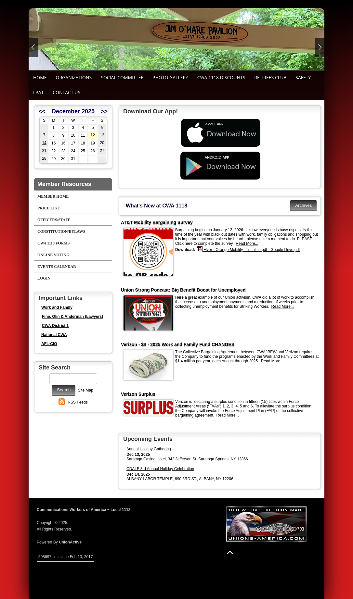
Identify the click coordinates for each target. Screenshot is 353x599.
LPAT (38, 92)
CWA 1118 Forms (53, 243)
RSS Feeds (77, 402)
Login (43, 278)
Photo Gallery (170, 77)
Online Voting (53, 255)
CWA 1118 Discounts (221, 77)
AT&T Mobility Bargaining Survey (157, 222)
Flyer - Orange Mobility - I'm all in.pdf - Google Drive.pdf (248, 249)
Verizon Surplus (138, 394)
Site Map (85, 390)
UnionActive (70, 542)
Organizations (74, 77)
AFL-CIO (49, 344)
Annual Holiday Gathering (148, 449)
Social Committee (122, 77)
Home (40, 77)
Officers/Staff (53, 220)
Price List (48, 208)
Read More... (247, 243)
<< (42, 111)
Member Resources (64, 184)
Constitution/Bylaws (61, 231)
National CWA (54, 334)
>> (104, 111)
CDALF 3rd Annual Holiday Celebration (160, 469)
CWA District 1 (55, 325)
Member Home (53, 196)
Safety (303, 77)
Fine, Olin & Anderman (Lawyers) (72, 316)
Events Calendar (56, 266)
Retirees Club (270, 77)
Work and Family (56, 307)
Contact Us (66, 92)
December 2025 (73, 111)
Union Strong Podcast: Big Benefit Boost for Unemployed (183, 290)
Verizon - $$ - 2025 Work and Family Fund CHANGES (177, 344)
